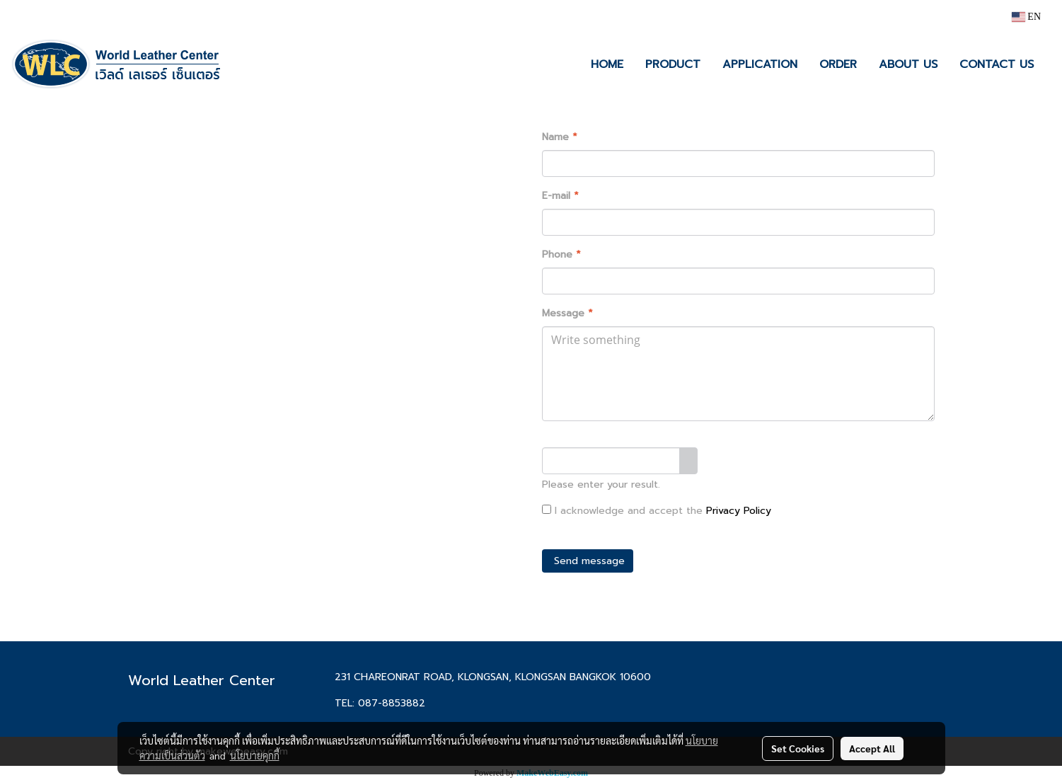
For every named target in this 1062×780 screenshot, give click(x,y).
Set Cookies (797, 748)
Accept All (872, 748)
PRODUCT (672, 64)
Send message (587, 561)
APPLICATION (759, 64)
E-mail (560, 195)
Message (567, 313)
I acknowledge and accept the (656, 510)
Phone (561, 254)
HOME (607, 64)
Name (559, 137)
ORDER (838, 64)
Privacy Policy (738, 510)
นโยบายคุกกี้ (254, 755)
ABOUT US (908, 64)
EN (1026, 16)
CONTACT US (996, 64)
